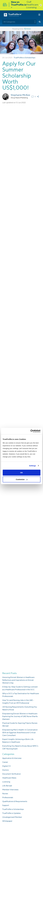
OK (21, 473)
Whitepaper (7, 821)
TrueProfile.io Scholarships (24, 57)
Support (5, 805)
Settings (32, 466)
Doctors (5, 770)
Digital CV (6, 766)
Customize (21, 479)
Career (5, 762)
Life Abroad (7, 786)
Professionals (7, 797)
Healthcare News (9, 778)
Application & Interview (11, 758)
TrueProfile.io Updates (11, 813)
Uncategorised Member (12, 817)
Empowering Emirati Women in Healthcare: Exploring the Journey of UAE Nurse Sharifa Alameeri (20, 716)
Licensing (6, 782)
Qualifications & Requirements (14, 801)
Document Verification (11, 774)
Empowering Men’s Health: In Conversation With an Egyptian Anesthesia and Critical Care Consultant (20, 732)
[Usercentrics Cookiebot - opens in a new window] (30, 431)
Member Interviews (10, 789)
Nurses (5, 793)
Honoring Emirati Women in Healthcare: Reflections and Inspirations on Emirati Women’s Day (18, 680)
